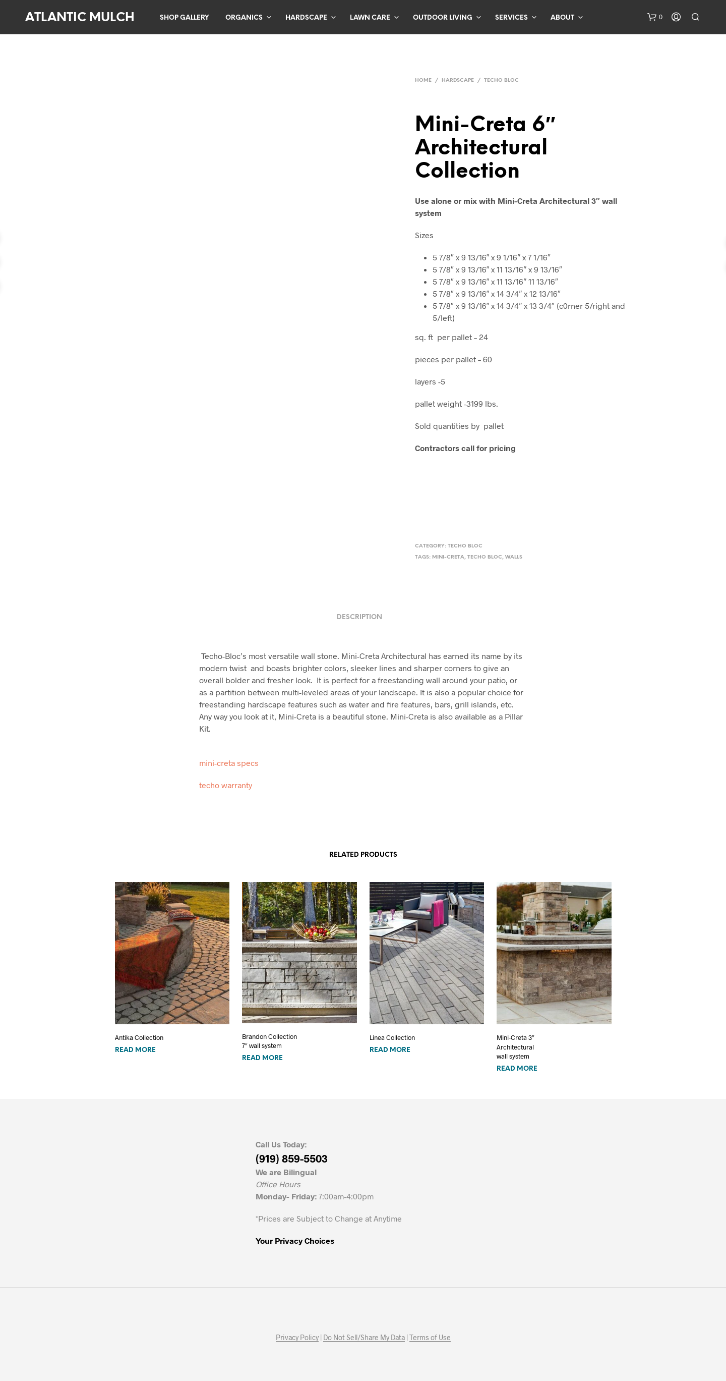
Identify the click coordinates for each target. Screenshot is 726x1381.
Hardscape (306, 18)
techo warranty (225, 785)
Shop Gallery (184, 18)
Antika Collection (139, 1037)
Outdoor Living (442, 18)
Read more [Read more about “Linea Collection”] (390, 1050)
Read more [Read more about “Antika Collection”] (135, 1050)
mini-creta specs (229, 762)
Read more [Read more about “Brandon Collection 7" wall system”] (262, 1058)
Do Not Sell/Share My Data (364, 1338)
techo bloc (484, 557)
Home (423, 80)
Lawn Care (370, 18)
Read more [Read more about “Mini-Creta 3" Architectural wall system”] (517, 1069)
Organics (244, 18)
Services (511, 18)
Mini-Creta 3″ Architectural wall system (515, 1046)
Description (359, 617)
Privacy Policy (297, 1338)
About (562, 18)
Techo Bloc (501, 80)
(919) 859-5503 (292, 1158)
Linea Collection (392, 1037)
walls (513, 557)
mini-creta (448, 557)
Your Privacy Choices (295, 1240)
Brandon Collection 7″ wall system (269, 1040)
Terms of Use (430, 1338)
